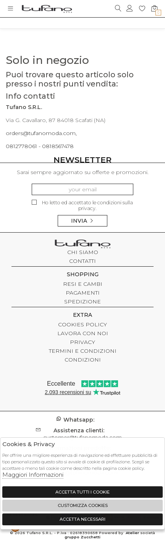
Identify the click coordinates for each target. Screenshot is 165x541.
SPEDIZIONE (82, 301)
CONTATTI (82, 260)
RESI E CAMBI (82, 283)
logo (47, 8)
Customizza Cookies (83, 505)
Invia (82, 220)
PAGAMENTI (83, 292)
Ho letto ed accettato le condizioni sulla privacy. (82, 206)
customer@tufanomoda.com (82, 434)
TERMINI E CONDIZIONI (82, 350)
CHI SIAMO (82, 252)
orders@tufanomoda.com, (41, 133)
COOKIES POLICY (82, 324)
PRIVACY (82, 342)
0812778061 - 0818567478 (40, 146)
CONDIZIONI (83, 359)
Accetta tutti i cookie (82, 492)
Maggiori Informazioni (32, 474)
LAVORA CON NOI (82, 333)
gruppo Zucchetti (82, 537)
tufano (82, 244)
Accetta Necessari (82, 519)
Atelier (132, 533)
